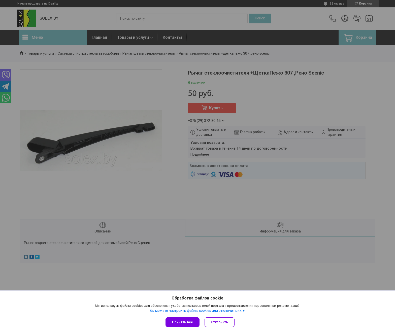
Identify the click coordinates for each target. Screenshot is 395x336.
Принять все (182, 322)
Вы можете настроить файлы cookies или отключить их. (196, 311)
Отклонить (219, 322)
